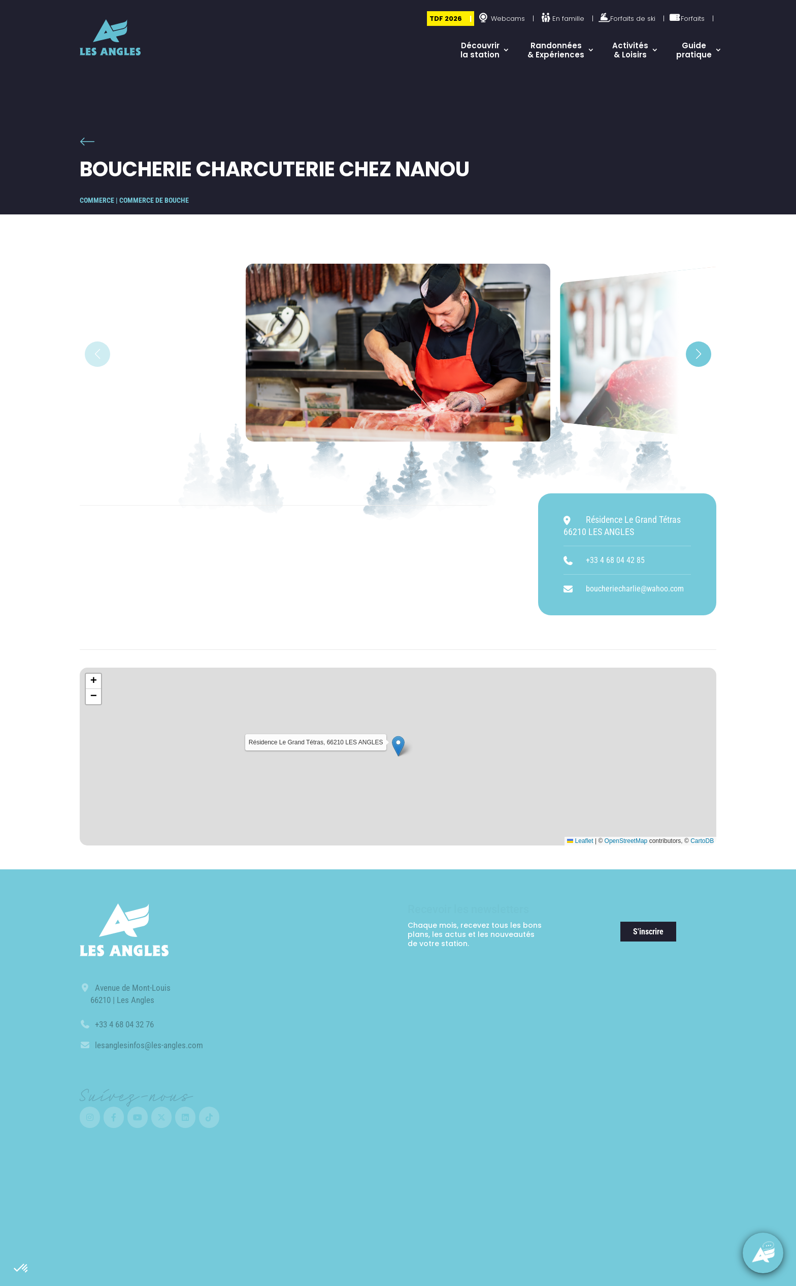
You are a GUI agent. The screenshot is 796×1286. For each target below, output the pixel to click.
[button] (21, 1269)
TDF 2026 (445, 18)
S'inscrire (648, 931)
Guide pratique (694, 50)
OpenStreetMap (626, 840)
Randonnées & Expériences (555, 50)
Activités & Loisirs (630, 50)
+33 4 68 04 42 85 (615, 560)
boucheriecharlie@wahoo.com (635, 588)
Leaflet (580, 840)
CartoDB (702, 840)
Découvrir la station (480, 50)
